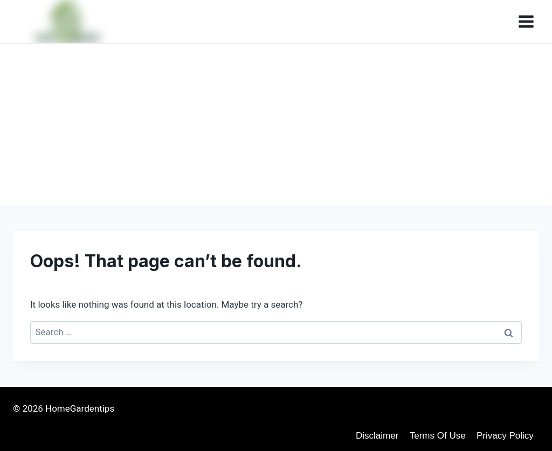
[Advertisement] (276, 124)
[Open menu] (526, 21)
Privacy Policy (505, 436)
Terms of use (438, 436)
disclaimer (377, 436)
